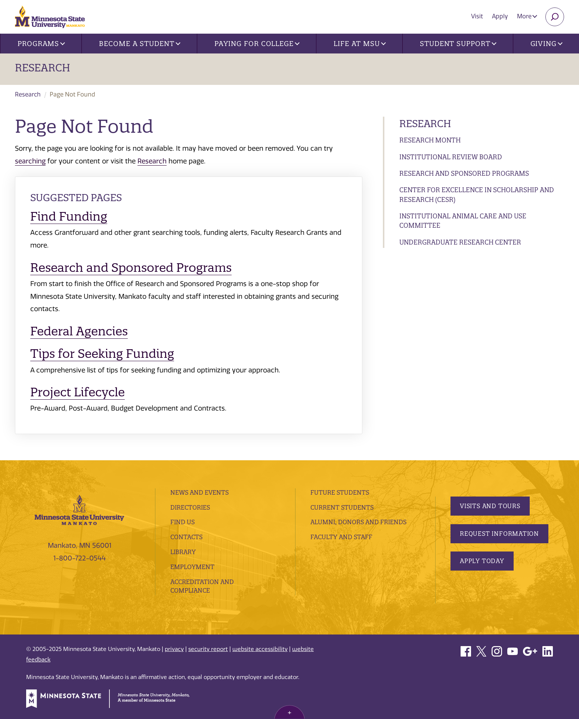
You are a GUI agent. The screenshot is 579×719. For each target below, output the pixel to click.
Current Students (342, 507)
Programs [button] (41, 43)
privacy (174, 649)
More (527, 16)
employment (192, 567)
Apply (500, 16)
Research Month (430, 140)
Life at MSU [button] (360, 43)
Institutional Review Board (450, 157)
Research (42, 67)
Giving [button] (546, 43)
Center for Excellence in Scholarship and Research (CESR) (476, 194)
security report (208, 649)
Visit (477, 16)
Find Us (182, 522)
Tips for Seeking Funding (102, 353)
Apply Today (482, 561)
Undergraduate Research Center (460, 242)
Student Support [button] (458, 43)
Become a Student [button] (139, 43)
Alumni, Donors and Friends (358, 522)
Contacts (186, 537)
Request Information (499, 533)
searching (30, 161)
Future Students (339, 492)
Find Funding (68, 216)
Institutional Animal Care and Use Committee (462, 221)
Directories (190, 507)
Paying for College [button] (257, 43)
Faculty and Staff (341, 537)
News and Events (199, 492)
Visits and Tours (490, 506)
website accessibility (260, 649)
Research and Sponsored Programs (464, 173)
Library (183, 552)
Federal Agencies (79, 331)
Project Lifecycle (77, 392)
